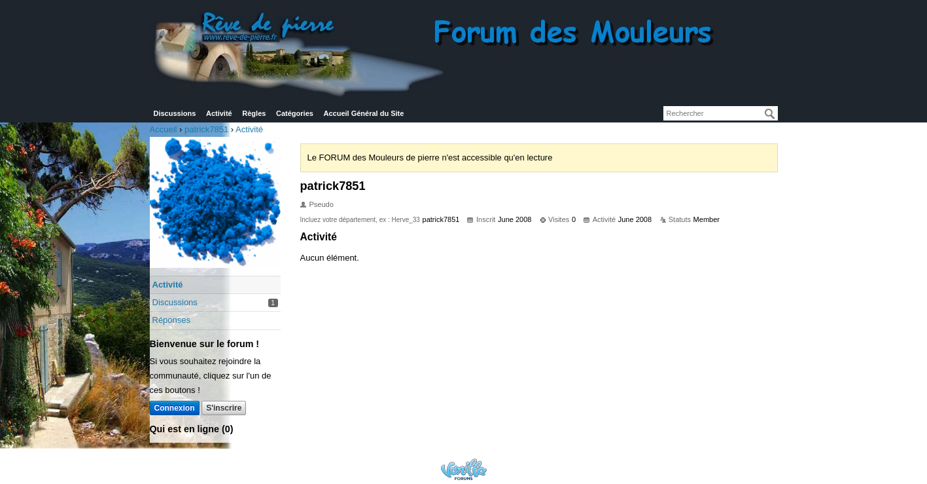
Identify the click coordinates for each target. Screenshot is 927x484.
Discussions (175, 113)
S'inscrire (223, 408)
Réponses (171, 320)
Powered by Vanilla (464, 469)
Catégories (294, 113)
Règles (254, 113)
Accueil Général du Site (364, 113)
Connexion (174, 408)
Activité (219, 113)
